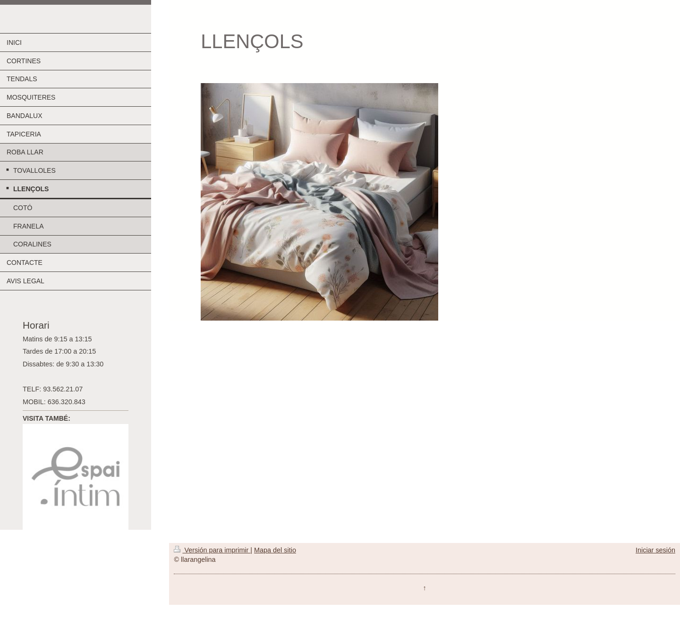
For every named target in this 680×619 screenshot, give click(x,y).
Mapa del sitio (275, 550)
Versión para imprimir (212, 550)
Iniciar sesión (655, 550)
